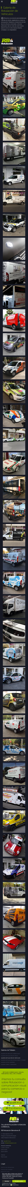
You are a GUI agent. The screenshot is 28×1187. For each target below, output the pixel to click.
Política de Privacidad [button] (8, 1178)
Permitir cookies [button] (19, 1181)
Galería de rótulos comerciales (10, 1053)
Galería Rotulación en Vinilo (9, 1055)
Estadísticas (15, 1185)
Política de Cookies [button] (17, 1176)
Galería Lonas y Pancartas (9, 1064)
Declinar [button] (7, 1181)
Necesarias (7, 1185)
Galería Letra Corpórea (8, 1062)
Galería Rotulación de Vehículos (10, 1058)
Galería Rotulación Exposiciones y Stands (13, 1060)
